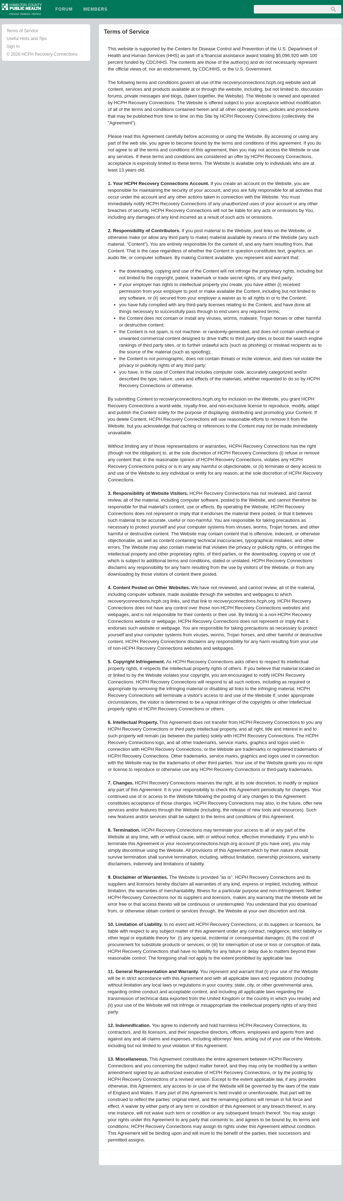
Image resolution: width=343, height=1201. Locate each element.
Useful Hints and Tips (27, 38)
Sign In (13, 46)
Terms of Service (22, 30)
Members (96, 9)
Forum (64, 9)
